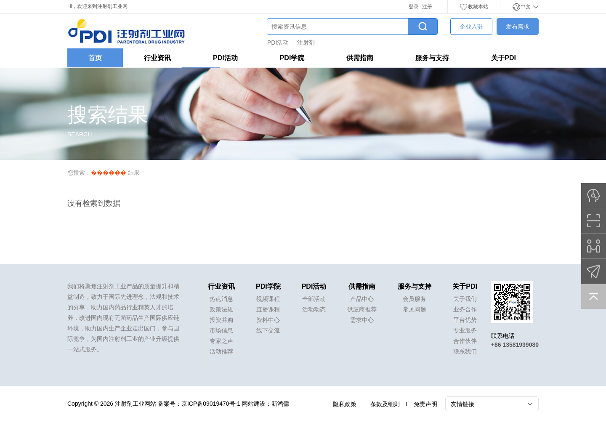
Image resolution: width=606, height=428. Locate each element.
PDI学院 (292, 57)
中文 (525, 7)
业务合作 (465, 309)
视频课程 (268, 298)
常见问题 (414, 309)
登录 (414, 7)
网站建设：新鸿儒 (265, 403)
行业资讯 (157, 57)
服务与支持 (432, 57)
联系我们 (465, 351)
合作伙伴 (465, 341)
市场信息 (221, 330)
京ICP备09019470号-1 (210, 403)
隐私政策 (344, 404)
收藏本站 (474, 7)
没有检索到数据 (93, 203)
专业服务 (465, 330)
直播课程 (268, 309)
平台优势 (465, 319)
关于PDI (503, 57)
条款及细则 (385, 404)
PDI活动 (278, 42)
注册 (427, 7)
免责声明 (425, 404)
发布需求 (517, 26)
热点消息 (221, 298)
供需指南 (359, 57)
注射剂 (306, 42)
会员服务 (414, 298)
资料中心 (268, 319)
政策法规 (221, 309)
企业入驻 (471, 26)
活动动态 (314, 309)
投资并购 (221, 319)
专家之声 (221, 341)
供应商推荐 (362, 309)
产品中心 (362, 298)
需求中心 (362, 319)
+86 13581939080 (515, 344)
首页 (95, 57)
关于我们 (465, 298)
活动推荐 (221, 351)
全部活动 (314, 298)
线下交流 (268, 330)
